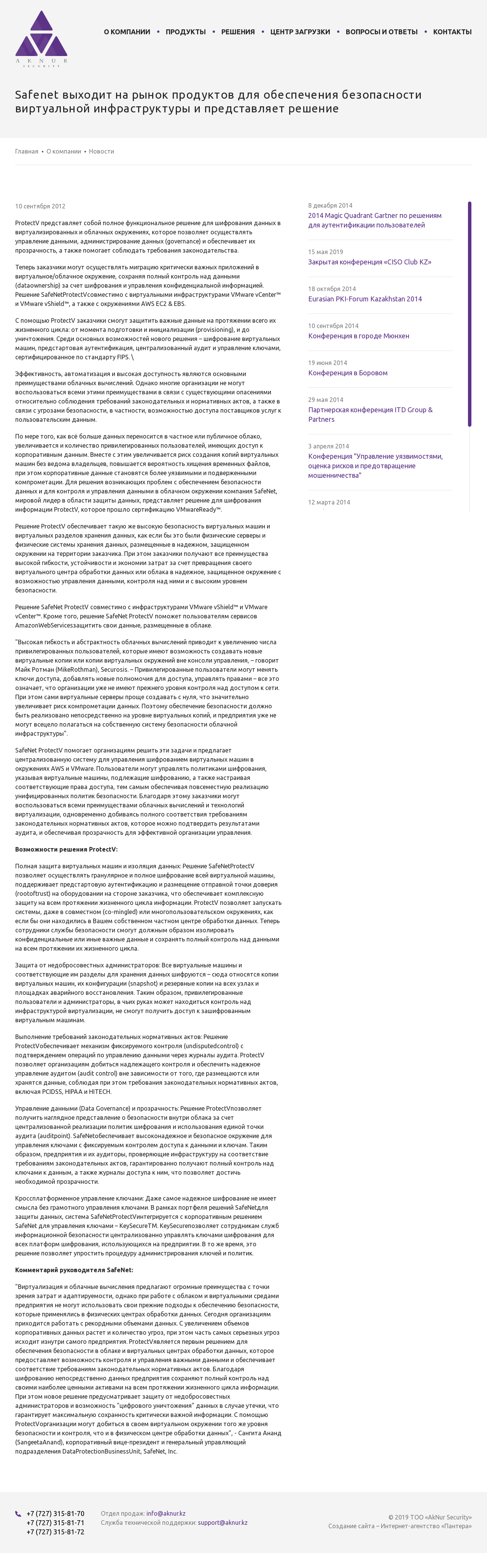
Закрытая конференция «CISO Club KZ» (369, 262)
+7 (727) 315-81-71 (55, 1522)
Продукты (186, 31)
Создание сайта (351, 1526)
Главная (26, 151)
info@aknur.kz (166, 1513)
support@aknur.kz (223, 1522)
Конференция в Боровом (348, 372)
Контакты (452, 31)
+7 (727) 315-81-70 (55, 1513)
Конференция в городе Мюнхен (358, 335)
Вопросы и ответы (382, 31)
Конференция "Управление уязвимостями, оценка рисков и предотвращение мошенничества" (375, 465)
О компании (127, 31)
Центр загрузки (300, 31)
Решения (238, 31)
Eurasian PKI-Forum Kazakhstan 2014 (365, 299)
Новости (101, 151)
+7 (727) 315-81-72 (55, 1531)
